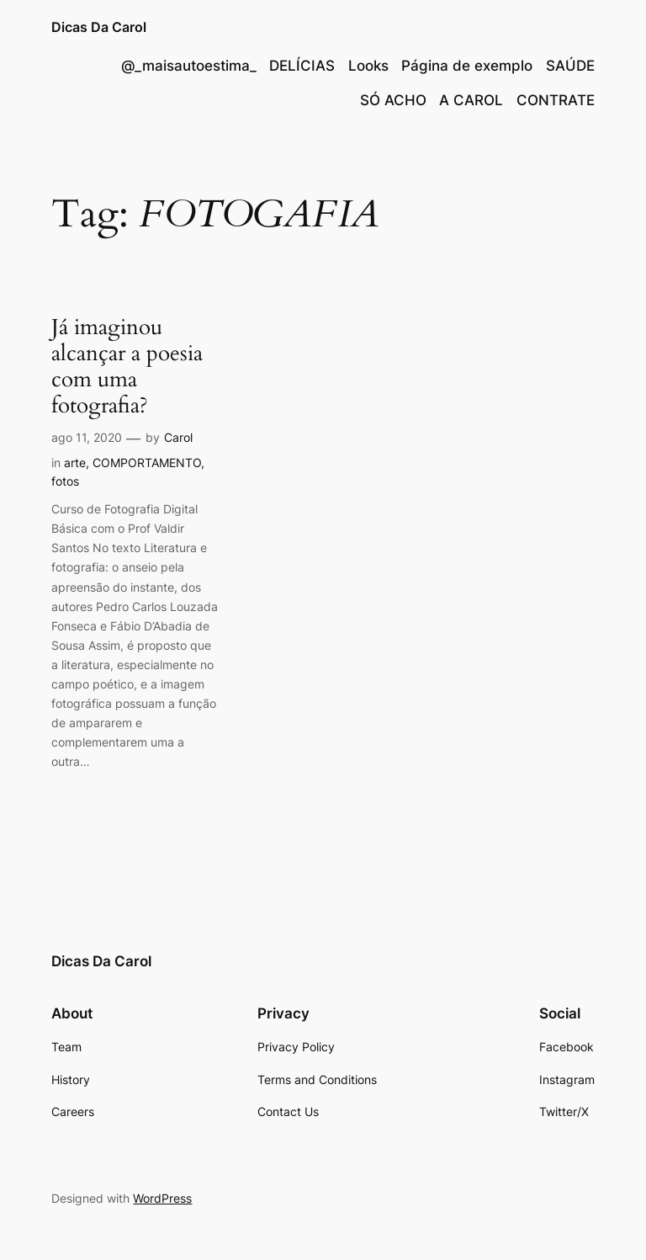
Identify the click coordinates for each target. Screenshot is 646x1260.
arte (75, 462)
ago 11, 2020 (86, 437)
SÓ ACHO (393, 100)
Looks (368, 65)
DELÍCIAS (302, 65)
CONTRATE (555, 100)
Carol (178, 437)
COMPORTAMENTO (147, 462)
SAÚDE (570, 65)
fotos (65, 481)
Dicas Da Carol (98, 27)
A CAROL (471, 100)
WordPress (162, 1198)
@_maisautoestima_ (189, 65)
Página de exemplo (466, 65)
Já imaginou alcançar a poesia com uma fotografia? (127, 366)
